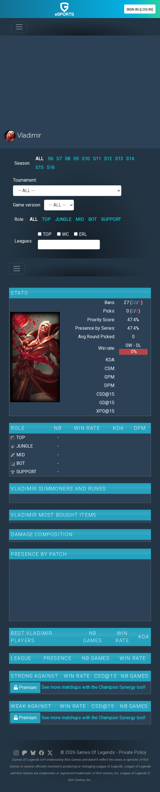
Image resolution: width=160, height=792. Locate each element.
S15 (39, 167)
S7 (59, 158)
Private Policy (132, 752)
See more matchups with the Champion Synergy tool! (78, 687)
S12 (108, 158)
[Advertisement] (80, 79)
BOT (92, 219)
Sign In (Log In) (139, 9)
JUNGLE (63, 219)
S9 (76, 158)
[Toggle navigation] (19, 26)
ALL (39, 158)
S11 (97, 158)
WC (65, 234)
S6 (50, 158)
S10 (86, 158)
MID (80, 219)
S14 (130, 158)
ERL (83, 234)
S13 (119, 158)
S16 (51, 167)
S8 (67, 158)
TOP (46, 219)
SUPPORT (111, 219)
